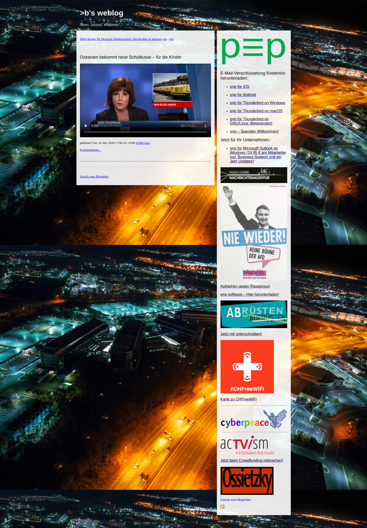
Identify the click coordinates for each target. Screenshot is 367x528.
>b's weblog (102, 13)
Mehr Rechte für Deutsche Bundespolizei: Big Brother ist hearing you (123, 39)
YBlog (104, 520)
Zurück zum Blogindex (236, 500)
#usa (147, 143)
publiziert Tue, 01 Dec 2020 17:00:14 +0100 (108, 143)
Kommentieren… (91, 150)
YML (117, 520)
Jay (172, 39)
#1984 (140, 143)
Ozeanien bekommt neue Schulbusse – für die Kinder (130, 57)
